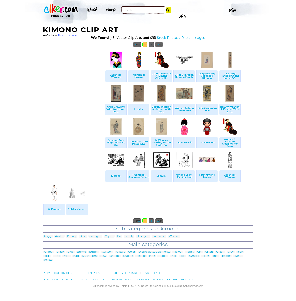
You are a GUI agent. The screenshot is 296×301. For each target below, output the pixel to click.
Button (93, 252)
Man (66, 256)
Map (76, 256)
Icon (240, 252)
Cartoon (107, 252)
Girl (199, 252)
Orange (115, 256)
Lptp (57, 256)
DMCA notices (120, 279)
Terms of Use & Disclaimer (65, 279)
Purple (162, 256)
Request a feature (123, 272)
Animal (48, 252)
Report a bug (92, 272)
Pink (152, 256)
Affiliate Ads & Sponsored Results (165, 279)
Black (60, 252)
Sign (183, 256)
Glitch (209, 252)
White (238, 256)
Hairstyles (143, 236)
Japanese (159, 236)
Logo (47, 256)
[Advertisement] (73, 111)
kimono (72, 35)
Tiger (205, 256)
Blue (83, 236)
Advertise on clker (60, 272)
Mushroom (89, 256)
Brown (81, 252)
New (103, 256)
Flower (177, 252)
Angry (48, 236)
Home (61, 35)
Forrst (189, 252)
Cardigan (95, 236)
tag (146, 272)
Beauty (71, 236)
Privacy (98, 279)
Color (131, 252)
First (137, 44)
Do (119, 236)
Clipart (109, 236)
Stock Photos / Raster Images (181, 38)
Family (129, 236)
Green (220, 252)
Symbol (194, 256)
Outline (128, 256)
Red (173, 256)
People (141, 256)
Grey (231, 252)
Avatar (59, 236)
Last (159, 44)
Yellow (48, 260)
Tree (215, 256)
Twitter (226, 256)
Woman (174, 236)
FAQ (157, 272)
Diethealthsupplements (154, 252)
